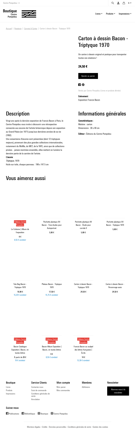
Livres (8, 387)
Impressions (10, 393)
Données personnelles (57, 427)
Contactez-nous (37, 387)
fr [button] (128, 3)
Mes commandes (63, 390)
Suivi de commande (38, 390)
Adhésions (86, 387)
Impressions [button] (124, 13)
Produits (9, 390)
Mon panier (61, 387)
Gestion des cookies (100, 427)
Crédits (44, 427)
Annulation (35, 399)
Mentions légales (33, 427)
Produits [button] (109, 13)
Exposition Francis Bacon (89, 99)
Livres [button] (97, 13)
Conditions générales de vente (40, 394)
